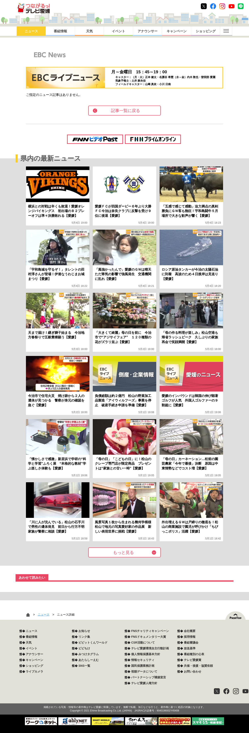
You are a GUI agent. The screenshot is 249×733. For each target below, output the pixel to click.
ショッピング (206, 31)
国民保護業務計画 (142, 665)
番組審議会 (191, 642)
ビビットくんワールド (92, 642)
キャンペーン (177, 31)
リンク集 (84, 636)
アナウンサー (147, 31)
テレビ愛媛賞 (192, 660)
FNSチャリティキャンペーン (150, 631)
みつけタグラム (88, 654)
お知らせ (84, 631)
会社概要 (189, 631)
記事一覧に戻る (125, 110)
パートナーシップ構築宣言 (148, 677)
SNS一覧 (84, 665)
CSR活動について (143, 642)
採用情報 (189, 636)
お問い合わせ (192, 671)
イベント (118, 31)
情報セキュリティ (142, 660)
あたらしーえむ (88, 660)
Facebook (213, 6)
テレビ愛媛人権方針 (144, 683)
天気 (89, 31)
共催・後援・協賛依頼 (198, 665)
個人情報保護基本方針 (145, 654)
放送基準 (189, 648)
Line (241, 6)
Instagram (222, 6)
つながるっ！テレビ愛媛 (124, 700)
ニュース (31, 31)
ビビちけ (84, 648)
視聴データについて (144, 671)
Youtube (231, 6)
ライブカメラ (34, 671)
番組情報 (60, 31)
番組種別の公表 (194, 654)
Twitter (204, 6)
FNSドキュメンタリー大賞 (148, 636)
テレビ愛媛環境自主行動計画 (150, 648)
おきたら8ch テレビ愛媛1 (33, 8)
